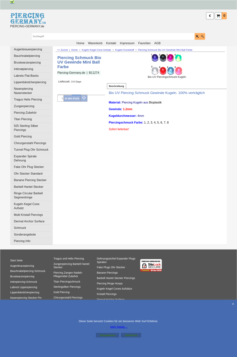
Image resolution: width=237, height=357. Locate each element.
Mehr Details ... (119, 326)
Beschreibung (116, 86)
